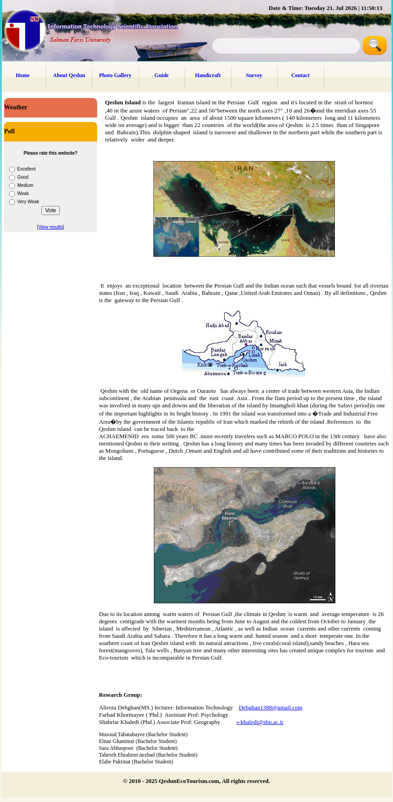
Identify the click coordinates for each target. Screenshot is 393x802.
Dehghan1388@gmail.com (270, 707)
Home (23, 75)
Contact (300, 75)
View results (51, 227)
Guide (161, 75)
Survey (254, 75)
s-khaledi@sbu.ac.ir (260, 722)
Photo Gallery (115, 75)
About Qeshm (69, 75)
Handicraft (208, 75)
